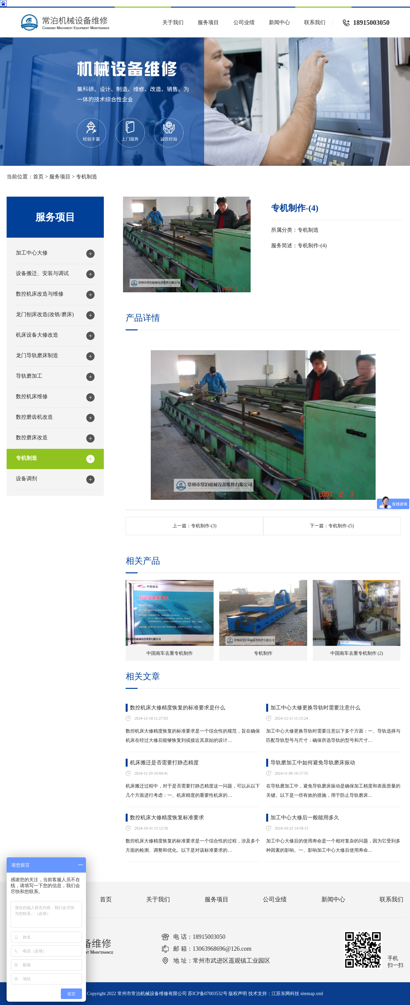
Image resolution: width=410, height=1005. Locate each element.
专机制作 (263, 653)
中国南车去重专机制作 (169, 653)
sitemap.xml (311, 993)
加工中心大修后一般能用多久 (304, 817)
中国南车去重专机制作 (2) (356, 653)
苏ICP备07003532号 (207, 993)
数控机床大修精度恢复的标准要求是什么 (177, 707)
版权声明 (237, 993)
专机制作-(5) (341, 525)
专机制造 (86, 176)
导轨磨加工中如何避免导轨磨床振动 (312, 762)
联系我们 (314, 22)
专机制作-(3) (204, 525)
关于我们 (173, 22)
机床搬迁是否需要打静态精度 (164, 762)
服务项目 (208, 22)
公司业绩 (244, 22)
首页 (38, 176)
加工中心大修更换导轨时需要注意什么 (315, 707)
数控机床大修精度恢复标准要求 (167, 817)
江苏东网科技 (285, 993)
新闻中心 (279, 22)
